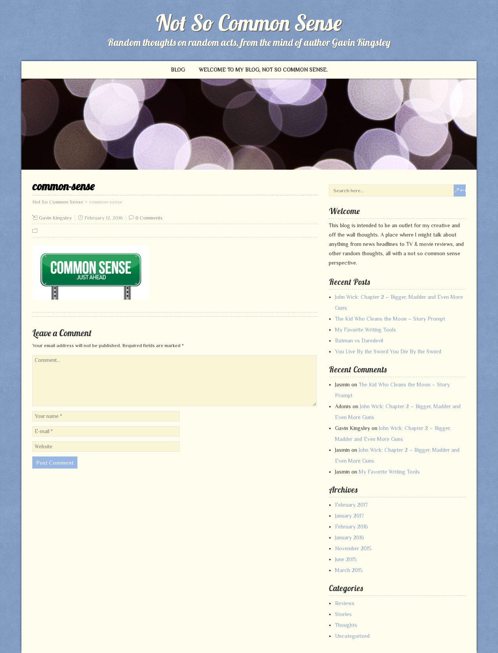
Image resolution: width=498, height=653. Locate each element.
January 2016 (349, 537)
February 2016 (351, 526)
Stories (343, 614)
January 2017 (349, 516)
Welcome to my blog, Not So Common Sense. (263, 70)
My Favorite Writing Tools (365, 329)
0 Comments (149, 218)
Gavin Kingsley (55, 218)
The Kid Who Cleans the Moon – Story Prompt (390, 319)
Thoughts (346, 625)
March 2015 (349, 570)
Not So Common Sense (249, 22)
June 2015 (346, 559)
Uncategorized (352, 636)
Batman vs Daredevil (359, 340)
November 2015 (353, 548)
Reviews (344, 603)
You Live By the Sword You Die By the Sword (388, 351)
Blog (178, 70)
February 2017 (351, 505)
